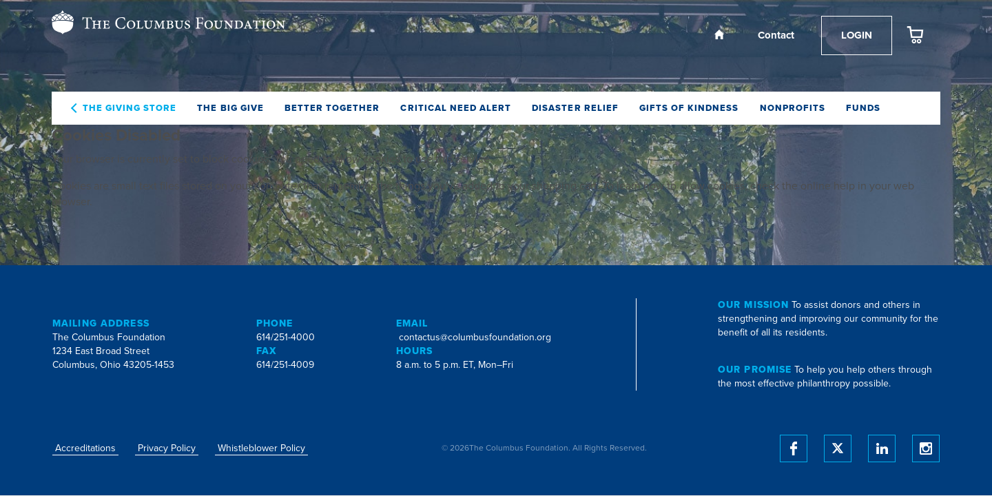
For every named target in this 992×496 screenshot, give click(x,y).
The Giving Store (130, 108)
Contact (776, 35)
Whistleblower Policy (261, 448)
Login (856, 35)
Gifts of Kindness (689, 108)
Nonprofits (792, 108)
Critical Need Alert (455, 108)
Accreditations (85, 448)
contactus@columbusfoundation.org (475, 337)
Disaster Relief (575, 108)
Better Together (332, 108)
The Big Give (230, 108)
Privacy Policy (166, 448)
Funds (863, 108)
